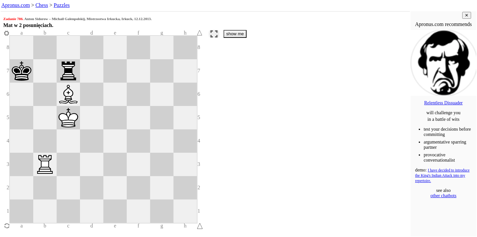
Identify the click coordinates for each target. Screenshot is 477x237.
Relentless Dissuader (443, 102)
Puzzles (62, 5)
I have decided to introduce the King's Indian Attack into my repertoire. (442, 175)
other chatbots (444, 195)
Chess (42, 5)
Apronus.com (15, 5)
